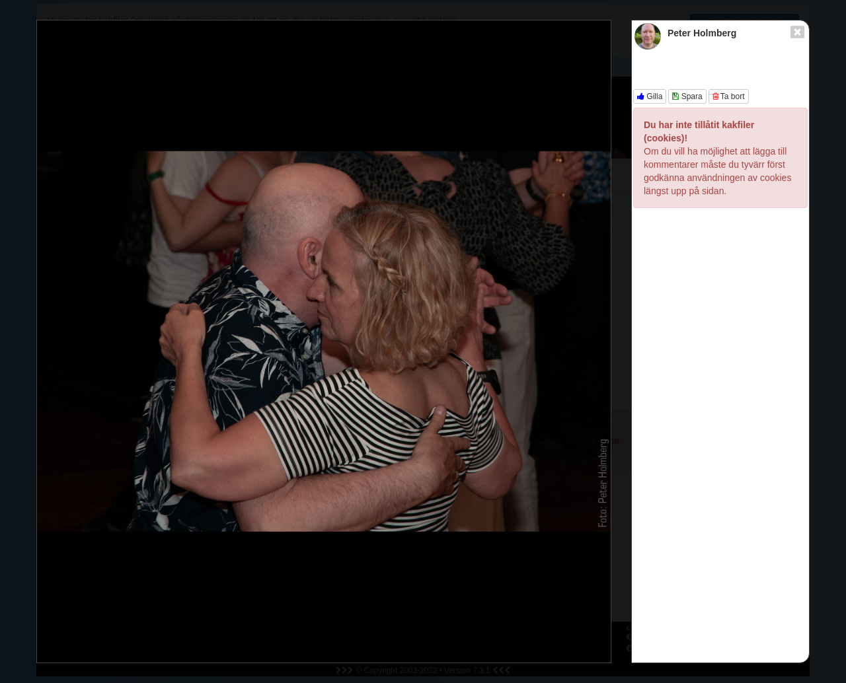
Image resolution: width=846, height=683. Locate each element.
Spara (687, 96)
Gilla (649, 96)
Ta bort (728, 96)
